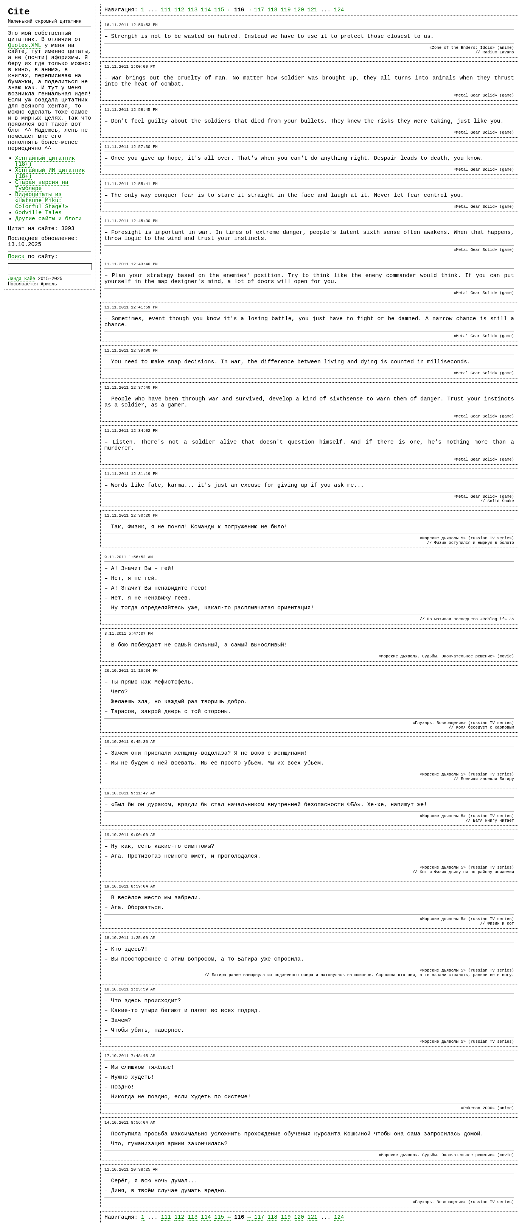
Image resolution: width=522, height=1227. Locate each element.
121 (312, 10)
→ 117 (255, 10)
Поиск (16, 257)
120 (299, 10)
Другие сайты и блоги (48, 219)
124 (339, 10)
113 (192, 10)
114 (206, 10)
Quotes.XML (24, 45)
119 (286, 10)
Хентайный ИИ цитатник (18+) (50, 173)
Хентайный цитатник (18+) (45, 161)
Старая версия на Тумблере (41, 185)
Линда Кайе (21, 279)
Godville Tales (38, 213)
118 (272, 10)
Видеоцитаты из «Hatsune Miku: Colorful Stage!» (41, 201)
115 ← (222, 10)
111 (166, 10)
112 (179, 10)
